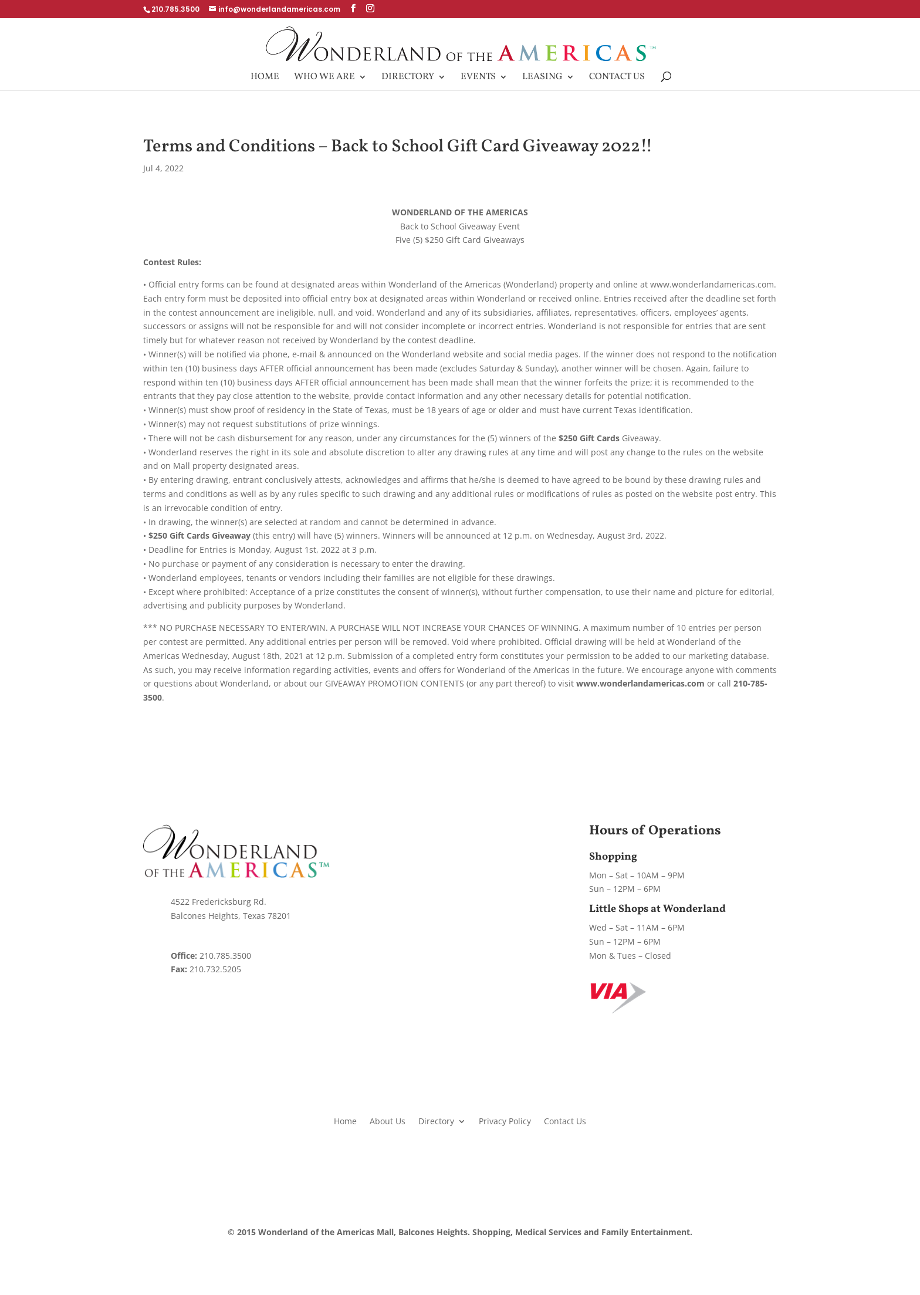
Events (478, 78)
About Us (387, 1120)
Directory (407, 78)
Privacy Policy (505, 1120)
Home (265, 78)
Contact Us (617, 78)
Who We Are (324, 78)
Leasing (542, 78)
